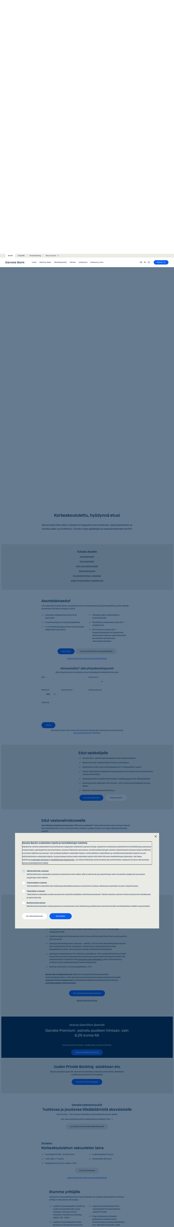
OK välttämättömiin (34, 649)
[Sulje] (156, 569)
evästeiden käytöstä (40, 592)
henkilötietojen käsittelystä (62, 592)
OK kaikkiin (60, 649)
